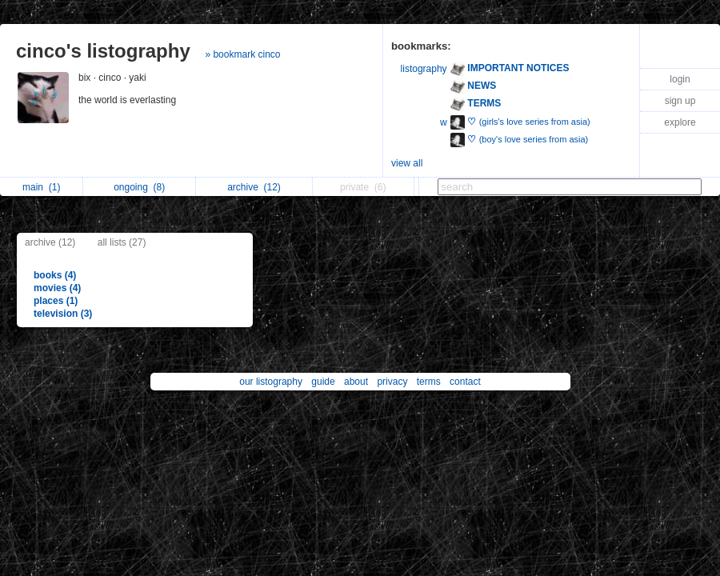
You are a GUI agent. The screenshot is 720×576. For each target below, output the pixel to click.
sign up (680, 100)
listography (424, 68)
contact (465, 381)
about (356, 381)
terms (429, 381)
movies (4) (57, 288)
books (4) (55, 275)
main (41, 187)
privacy (392, 381)
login (680, 79)
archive (254, 187)
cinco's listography (103, 51)
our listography (270, 381)
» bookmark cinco (242, 54)
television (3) (63, 313)
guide (322, 381)
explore (679, 122)
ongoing (139, 187)
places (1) (56, 300)
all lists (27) (122, 242)
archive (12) (50, 242)
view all (406, 163)
